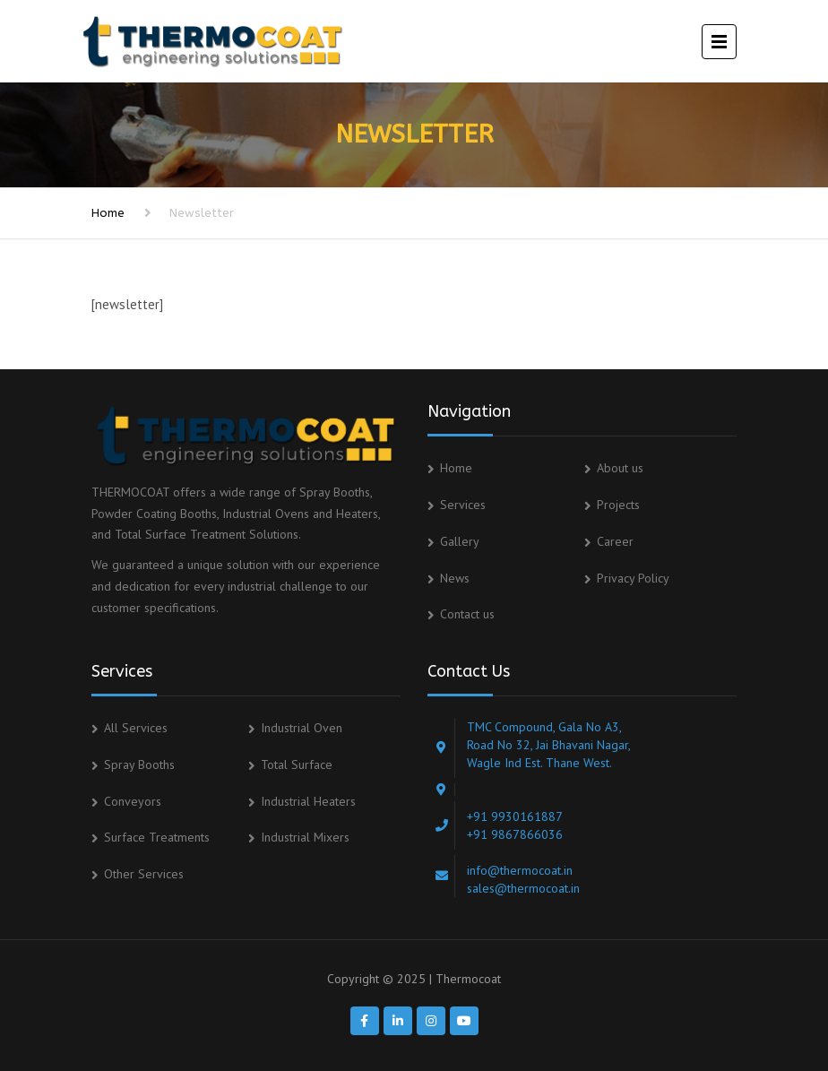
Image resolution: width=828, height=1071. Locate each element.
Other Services (144, 874)
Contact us (467, 614)
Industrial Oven (301, 728)
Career (615, 541)
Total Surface (296, 764)
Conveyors (132, 801)
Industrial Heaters (308, 801)
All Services (136, 728)
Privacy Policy (633, 578)
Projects (618, 505)
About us (620, 468)
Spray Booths (139, 764)
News (455, 578)
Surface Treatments (157, 837)
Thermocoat (468, 979)
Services (463, 505)
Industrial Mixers (305, 837)
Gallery (459, 541)
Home (108, 213)
